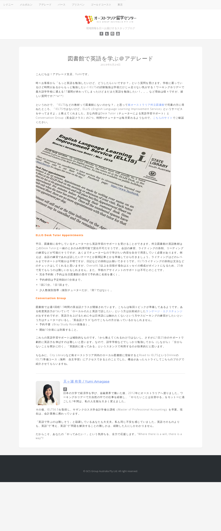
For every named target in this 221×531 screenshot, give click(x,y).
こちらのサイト (163, 117)
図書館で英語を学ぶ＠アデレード (111, 58)
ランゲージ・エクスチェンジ (164, 311)
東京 (120, 4)
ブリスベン (78, 4)
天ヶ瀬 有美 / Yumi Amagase (86, 381)
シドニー (8, 4)
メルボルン (26, 4)
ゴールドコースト (101, 4)
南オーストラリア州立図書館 (146, 104)
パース (61, 4)
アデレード (45, 4)
